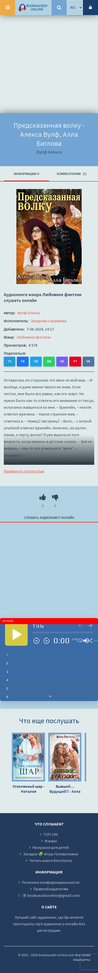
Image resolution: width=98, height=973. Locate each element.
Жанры (50, 840)
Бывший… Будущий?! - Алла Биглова (65, 789)
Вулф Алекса (28, 312)
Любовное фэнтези (61, 294)
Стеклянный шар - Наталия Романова (28, 789)
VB (62, 361)
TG (10, 361)
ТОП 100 (50, 834)
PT (75, 361)
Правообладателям (50, 888)
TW (36, 361)
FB (23, 361)
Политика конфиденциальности (50, 882)
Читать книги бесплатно (50, 860)
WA (49, 361)
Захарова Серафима (48, 320)
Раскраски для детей (50, 847)
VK (88, 361)
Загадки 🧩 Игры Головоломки (50, 853)
